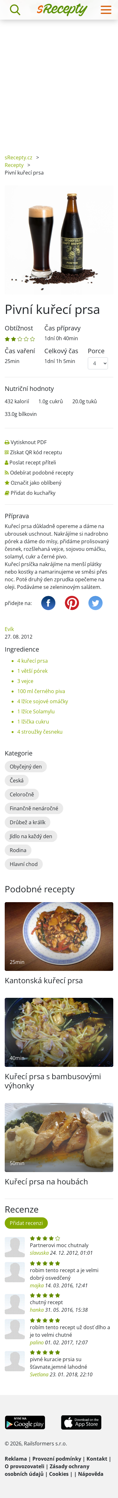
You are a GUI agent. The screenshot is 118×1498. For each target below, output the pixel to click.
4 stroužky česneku (40, 731)
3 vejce (25, 681)
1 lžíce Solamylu (36, 711)
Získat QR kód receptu (36, 452)
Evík (9, 629)
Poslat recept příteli (32, 462)
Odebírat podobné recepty (41, 472)
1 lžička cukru (33, 721)
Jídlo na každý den (31, 836)
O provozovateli (24, 1466)
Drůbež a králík (27, 822)
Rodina (18, 850)
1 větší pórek (32, 670)
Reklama (16, 1458)
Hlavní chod (24, 864)
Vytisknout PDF (29, 442)
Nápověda (91, 1473)
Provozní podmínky (56, 1458)
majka (37, 1285)
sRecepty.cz (18, 157)
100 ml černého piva (41, 691)
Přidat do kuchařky (33, 492)
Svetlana (39, 1374)
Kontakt (97, 1458)
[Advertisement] (59, 82)
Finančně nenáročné (34, 808)
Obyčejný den (26, 766)
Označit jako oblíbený (36, 482)
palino (37, 1342)
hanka (37, 1309)
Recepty (14, 165)
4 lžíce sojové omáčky (42, 701)
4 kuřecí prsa (32, 660)
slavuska (39, 1252)
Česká (17, 780)
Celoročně (22, 794)
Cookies (59, 1473)
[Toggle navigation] (106, 10)
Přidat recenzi (26, 1223)
